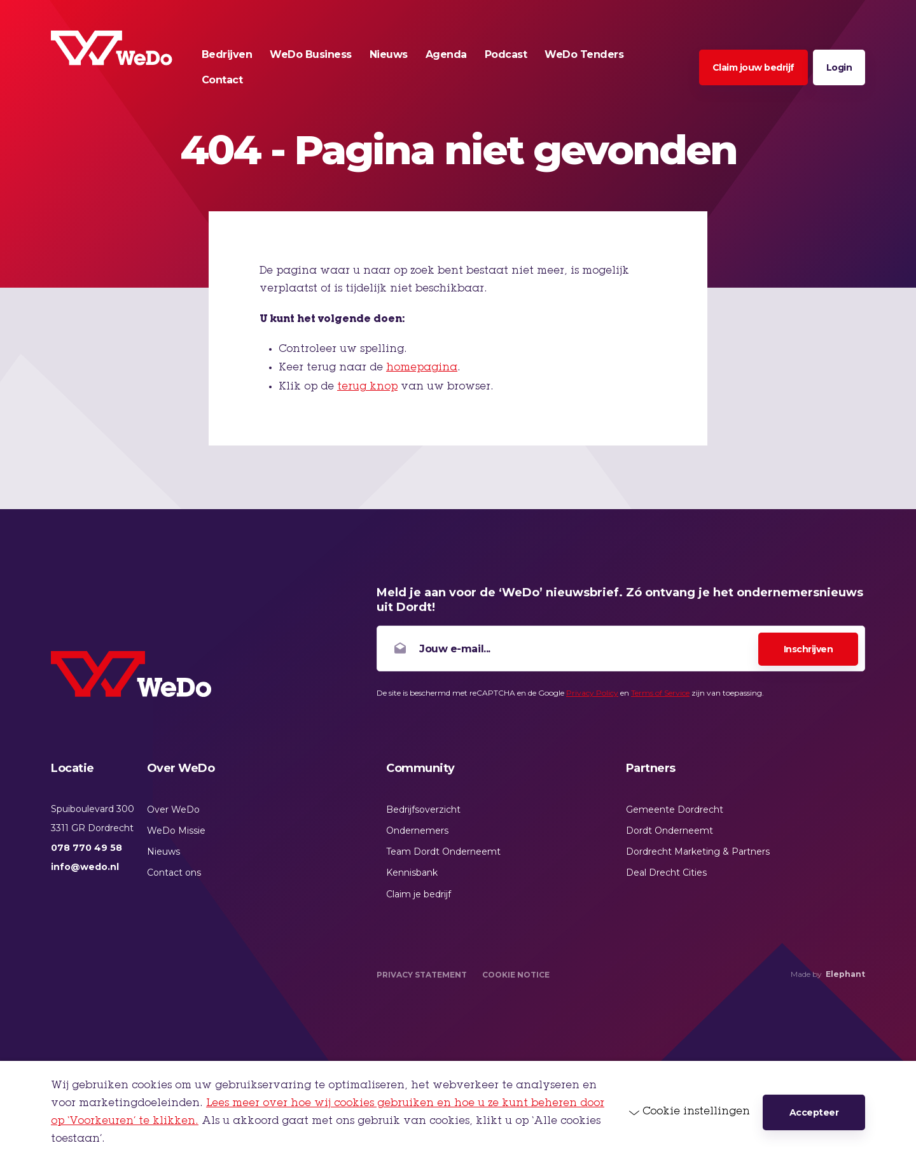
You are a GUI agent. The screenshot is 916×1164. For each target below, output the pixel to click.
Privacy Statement (422, 974)
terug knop (367, 387)
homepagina (421, 368)
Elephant (845, 974)
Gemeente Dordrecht (674, 809)
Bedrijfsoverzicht (423, 809)
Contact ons (174, 872)
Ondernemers (417, 830)
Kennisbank (412, 872)
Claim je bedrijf (418, 894)
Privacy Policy (592, 693)
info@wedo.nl (85, 867)
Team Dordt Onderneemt (443, 851)
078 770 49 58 (86, 847)
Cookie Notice (516, 974)
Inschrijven (808, 649)
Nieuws (163, 851)
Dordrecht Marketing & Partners (698, 851)
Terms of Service (660, 693)
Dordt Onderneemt (669, 830)
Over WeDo (173, 809)
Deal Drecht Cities (666, 872)
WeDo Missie (176, 830)
